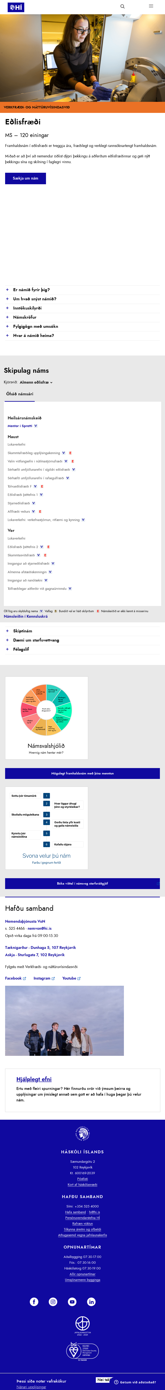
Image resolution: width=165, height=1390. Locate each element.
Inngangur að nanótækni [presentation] (28, 580)
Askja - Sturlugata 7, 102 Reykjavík (35, 955)
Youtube (69, 978)
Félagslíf (17, 649)
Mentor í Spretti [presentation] (22, 426)
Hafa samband (75, 1212)
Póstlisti (82, 1179)
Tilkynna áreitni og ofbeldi (82, 1229)
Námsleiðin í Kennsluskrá (25, 617)
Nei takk (105, 1380)
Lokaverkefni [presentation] (16, 444)
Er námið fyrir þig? (27, 290)
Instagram (42, 978)
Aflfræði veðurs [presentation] (25, 511)
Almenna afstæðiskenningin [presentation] (30, 572)
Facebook (13, 978)
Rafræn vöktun (82, 1223)
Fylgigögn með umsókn (31, 326)
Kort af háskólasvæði (82, 1184)
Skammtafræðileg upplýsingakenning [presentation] (40, 453)
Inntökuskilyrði (23, 308)
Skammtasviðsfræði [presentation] (27, 555)
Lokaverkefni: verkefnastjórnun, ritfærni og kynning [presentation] (46, 520)
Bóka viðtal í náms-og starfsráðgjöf (82, 883)
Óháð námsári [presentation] (19, 394)
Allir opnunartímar (82, 1274)
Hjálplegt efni (34, 1079)
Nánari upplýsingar (31, 1387)
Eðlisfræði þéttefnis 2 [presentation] (29, 547)
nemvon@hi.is (40, 929)
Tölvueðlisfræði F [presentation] (26, 486)
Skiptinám (18, 631)
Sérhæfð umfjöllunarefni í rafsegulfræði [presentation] (38, 478)
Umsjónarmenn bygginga (82, 1280)
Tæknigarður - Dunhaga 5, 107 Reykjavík (40, 948)
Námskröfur (20, 317)
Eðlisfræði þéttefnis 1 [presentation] (25, 494)
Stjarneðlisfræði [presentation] (21, 503)
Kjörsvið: (11, 382)
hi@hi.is (94, 1212)
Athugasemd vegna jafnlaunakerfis (82, 1235)
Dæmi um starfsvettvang (32, 640)
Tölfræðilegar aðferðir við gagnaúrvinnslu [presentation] (40, 588)
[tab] (20, 394)
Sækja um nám (25, 178)
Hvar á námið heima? (29, 336)
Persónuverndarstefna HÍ (82, 1218)
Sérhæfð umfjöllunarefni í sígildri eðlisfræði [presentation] (41, 469)
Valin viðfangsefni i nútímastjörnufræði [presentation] (41, 461)
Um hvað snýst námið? (30, 299)
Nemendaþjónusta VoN (25, 922)
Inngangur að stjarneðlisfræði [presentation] (31, 563)
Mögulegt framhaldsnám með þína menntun (82, 773)
